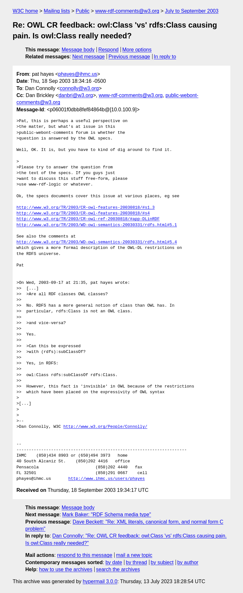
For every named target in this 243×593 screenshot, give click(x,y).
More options (137, 49)
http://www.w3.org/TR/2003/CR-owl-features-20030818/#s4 (83, 213)
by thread (136, 562)
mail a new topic (134, 555)
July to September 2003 (191, 11)
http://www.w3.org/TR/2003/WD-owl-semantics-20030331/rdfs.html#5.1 (96, 225)
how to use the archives (65, 569)
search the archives (118, 569)
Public (83, 11)
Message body (78, 49)
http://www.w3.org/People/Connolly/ (105, 427)
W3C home (25, 11)
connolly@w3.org (79, 88)
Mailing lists (57, 11)
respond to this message (84, 555)
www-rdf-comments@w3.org (127, 11)
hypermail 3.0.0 (100, 581)
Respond (108, 49)
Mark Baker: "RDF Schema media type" (106, 514)
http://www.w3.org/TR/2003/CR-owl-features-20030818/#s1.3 (85, 208)
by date (113, 562)
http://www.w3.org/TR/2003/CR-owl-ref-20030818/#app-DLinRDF (87, 219)
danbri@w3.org (76, 95)
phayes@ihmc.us (77, 74)
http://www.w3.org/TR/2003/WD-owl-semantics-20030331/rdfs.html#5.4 (96, 242)
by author (187, 562)
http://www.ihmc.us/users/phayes (106, 479)
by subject (162, 562)
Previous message (129, 56)
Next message (88, 56)
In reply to (165, 56)
